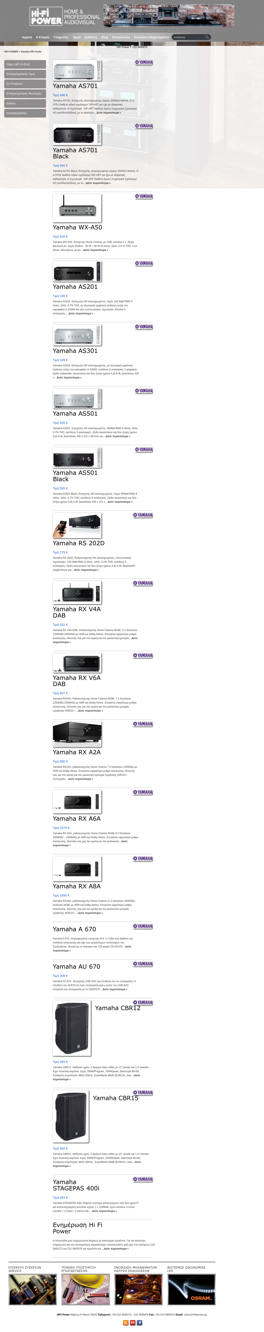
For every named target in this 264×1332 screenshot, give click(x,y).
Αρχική (27, 37)
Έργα (77, 37)
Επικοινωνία (121, 37)
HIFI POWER (11, 51)
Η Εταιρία (42, 37)
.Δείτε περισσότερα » (108, 112)
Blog (104, 37)
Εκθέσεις (91, 37)
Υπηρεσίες (60, 37)
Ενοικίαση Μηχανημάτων (151, 37)
